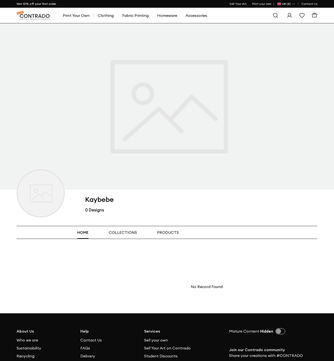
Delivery (87, 356)
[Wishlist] (302, 15)
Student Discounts (161, 356)
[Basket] (314, 15)
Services (152, 331)
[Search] (275, 15)
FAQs (85, 348)
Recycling (25, 356)
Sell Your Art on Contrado (167, 348)
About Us (25, 331)
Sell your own (156, 340)
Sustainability (29, 348)
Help (84, 331)
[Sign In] (289, 15)
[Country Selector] (286, 4)
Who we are (27, 340)
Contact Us (309, 4)
